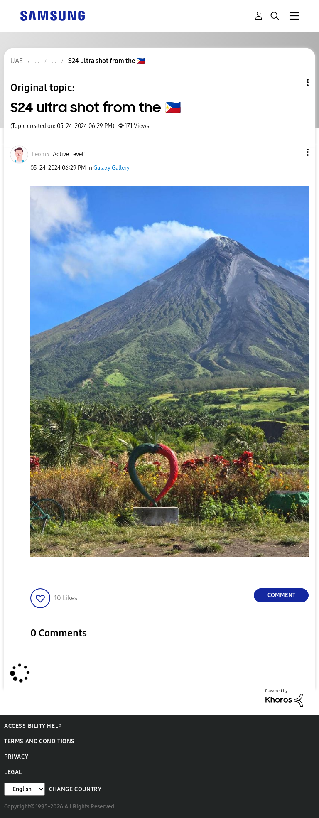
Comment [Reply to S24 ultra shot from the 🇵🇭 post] (281, 595)
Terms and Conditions (39, 741)
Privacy (16, 756)
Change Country (75, 789)
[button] (294, 152)
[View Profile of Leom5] (40, 154)
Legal (13, 772)
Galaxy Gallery (111, 168)
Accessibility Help (33, 726)
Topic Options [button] (294, 82)
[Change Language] (24, 789)
